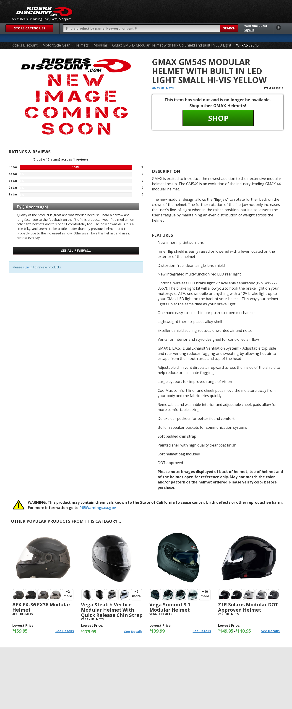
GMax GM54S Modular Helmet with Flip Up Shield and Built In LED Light (171, 45)
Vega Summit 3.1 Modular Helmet (169, 607)
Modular (100, 45)
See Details (64, 631)
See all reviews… (76, 250)
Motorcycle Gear (56, 45)
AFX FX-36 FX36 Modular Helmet (41, 607)
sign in (27, 267)
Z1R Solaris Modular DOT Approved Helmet (248, 607)
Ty (18, 206)
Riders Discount (24, 45)
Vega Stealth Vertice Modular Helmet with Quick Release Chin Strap (112, 609)
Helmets (82, 45)
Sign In (249, 30)
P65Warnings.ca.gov (97, 507)
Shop (218, 118)
